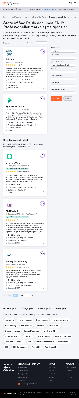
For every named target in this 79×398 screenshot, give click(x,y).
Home (5, 17)
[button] (41, 42)
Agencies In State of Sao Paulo (35, 17)
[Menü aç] (74, 3)
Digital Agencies (16, 17)
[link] (70, 3)
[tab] (10, 309)
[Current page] (27, 295)
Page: (22, 295)
